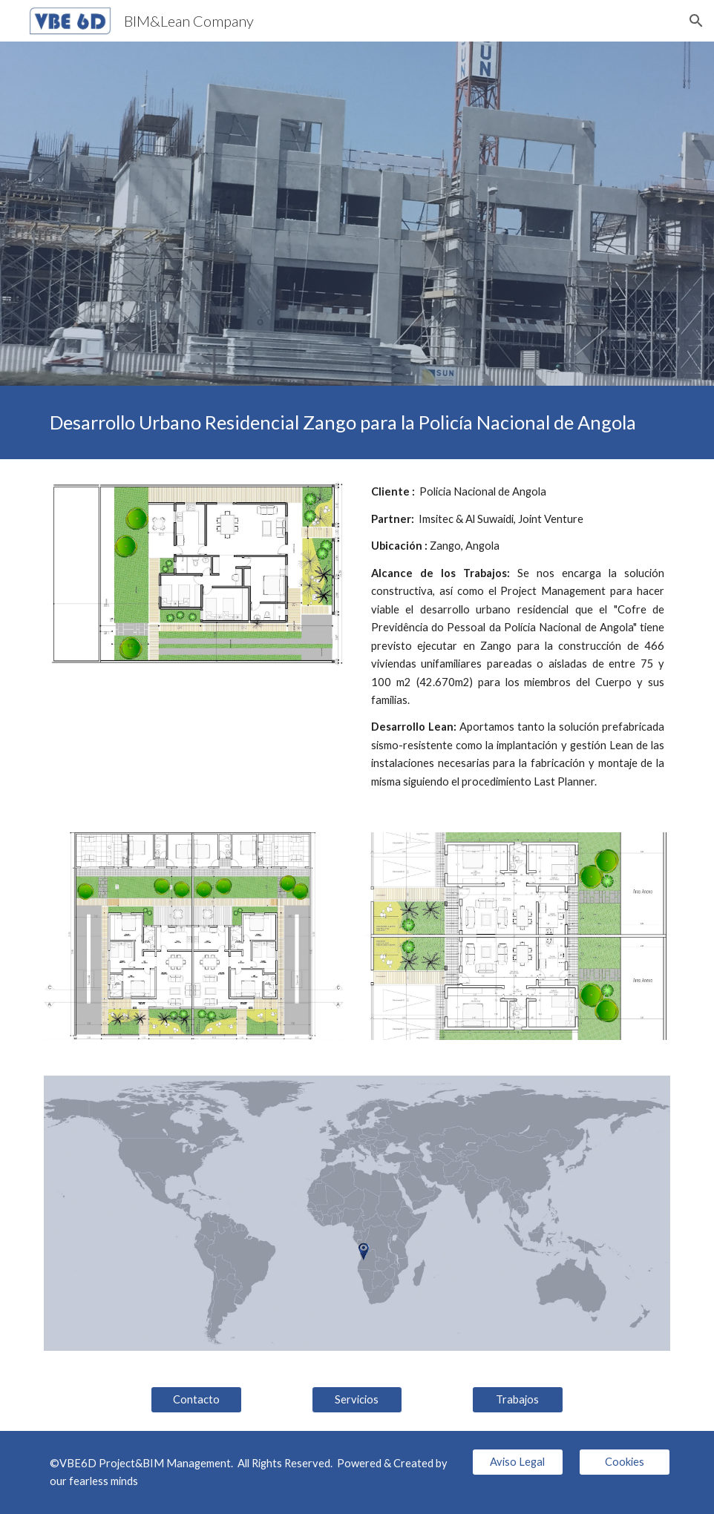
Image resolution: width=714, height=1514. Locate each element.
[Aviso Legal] (518, 1461)
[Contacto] (196, 1399)
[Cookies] (624, 1461)
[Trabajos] (518, 1399)
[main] (357, 422)
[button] (696, 21)
